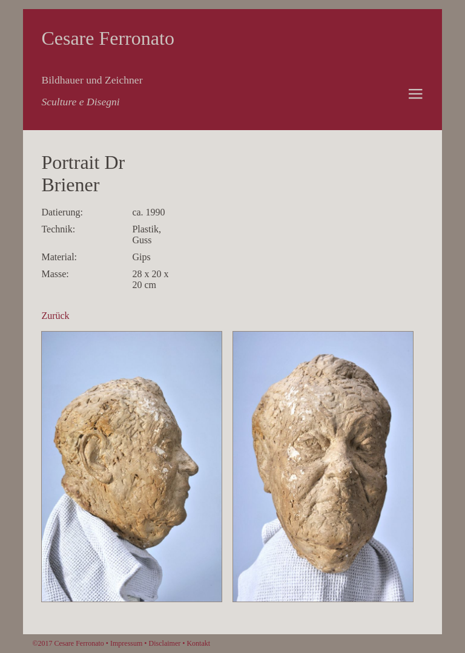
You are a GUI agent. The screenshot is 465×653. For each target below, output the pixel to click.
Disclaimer (165, 643)
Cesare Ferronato (107, 38)
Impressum (126, 643)
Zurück (55, 315)
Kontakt (198, 643)
